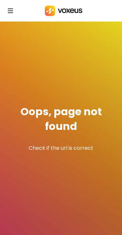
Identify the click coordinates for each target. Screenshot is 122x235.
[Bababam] (63, 11)
